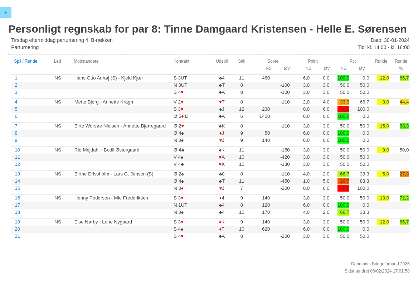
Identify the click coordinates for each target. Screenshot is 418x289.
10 (17, 150)
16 (17, 198)
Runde (31, 61)
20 (17, 229)
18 (17, 212)
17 (17, 205)
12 (17, 164)
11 (17, 157)
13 (17, 174)
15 (17, 188)
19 (17, 222)
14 (17, 181)
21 (17, 236)
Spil (17, 61)
